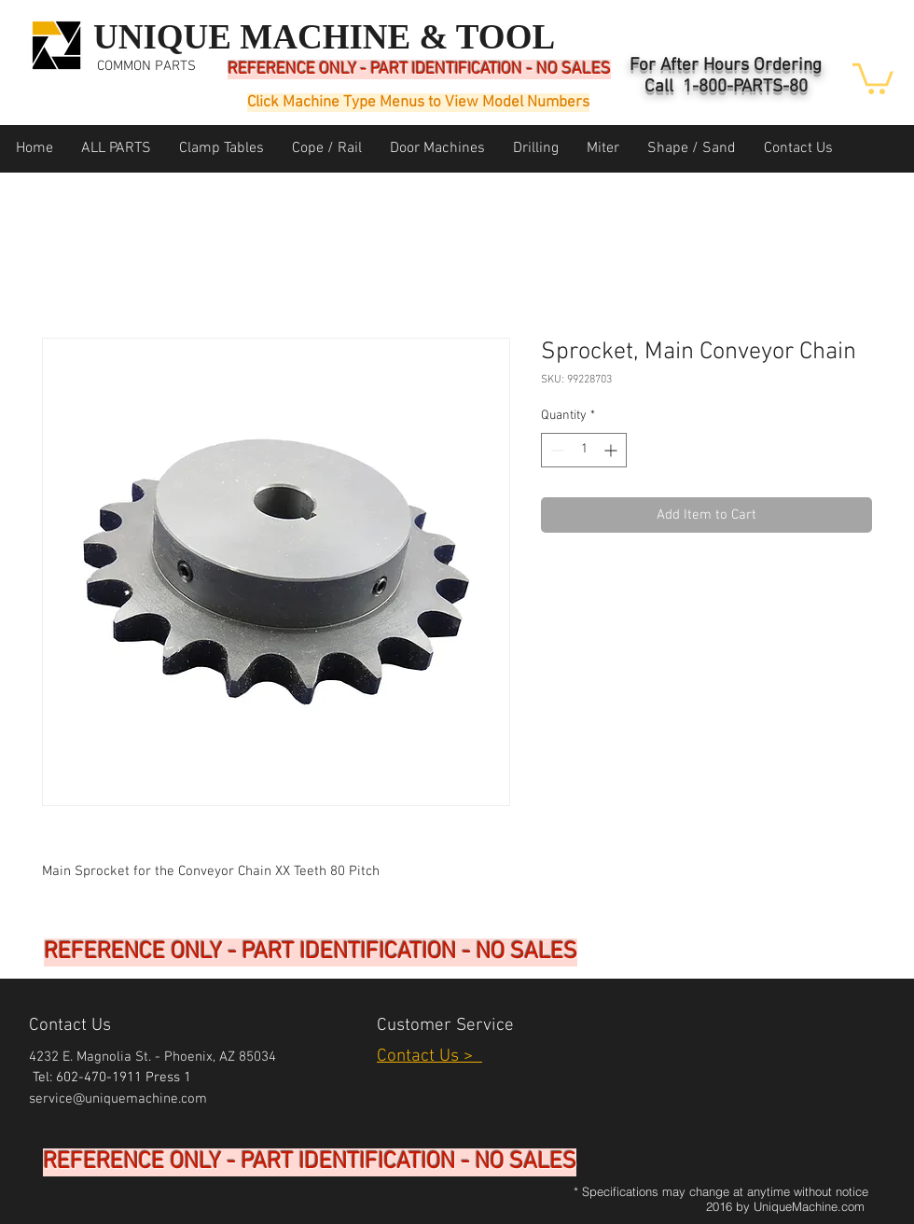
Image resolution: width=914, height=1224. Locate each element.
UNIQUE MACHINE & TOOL (324, 37)
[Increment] (612, 450)
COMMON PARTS (146, 66)
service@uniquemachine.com (118, 1099)
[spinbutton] (584, 450)
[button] (872, 77)
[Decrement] (555, 450)
